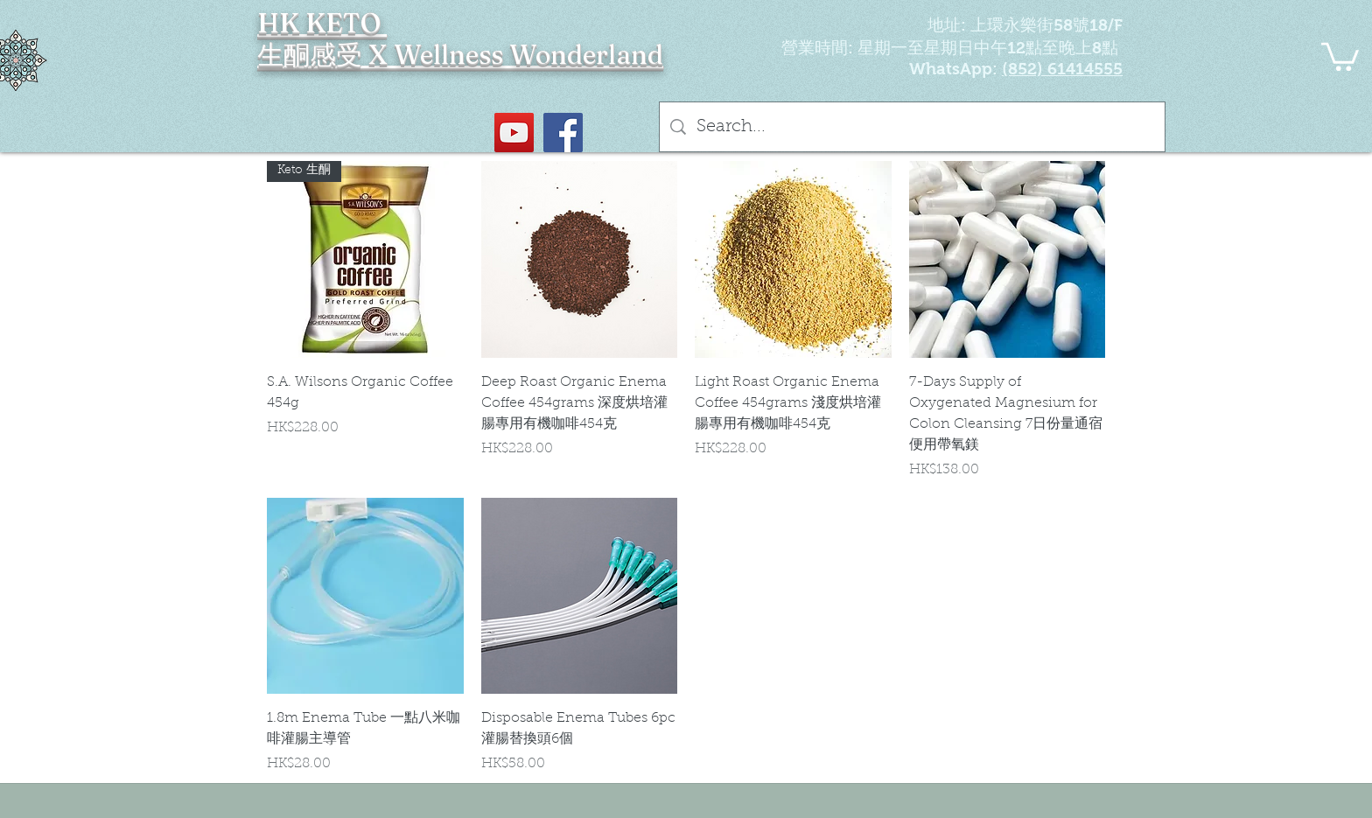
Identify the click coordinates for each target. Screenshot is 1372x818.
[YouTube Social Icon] (514, 132)
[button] (1340, 55)
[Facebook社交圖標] (563, 132)
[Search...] (912, 126)
